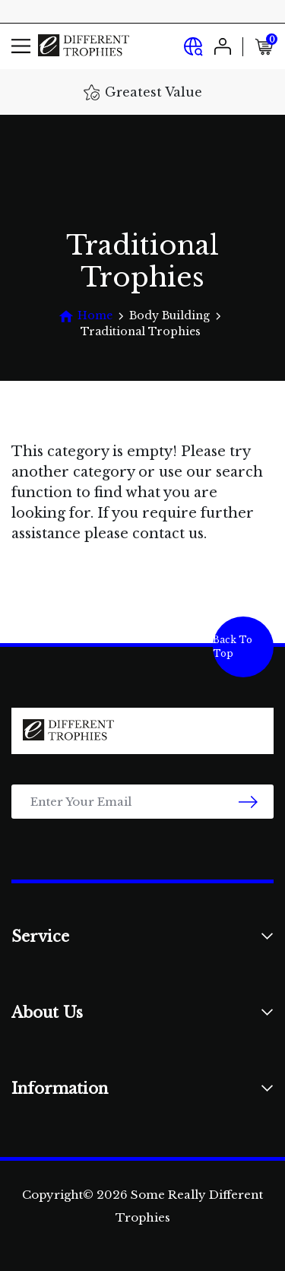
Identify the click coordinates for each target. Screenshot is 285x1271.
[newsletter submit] (248, 801)
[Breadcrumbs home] (85, 316)
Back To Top (232, 646)
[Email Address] (142, 801)
